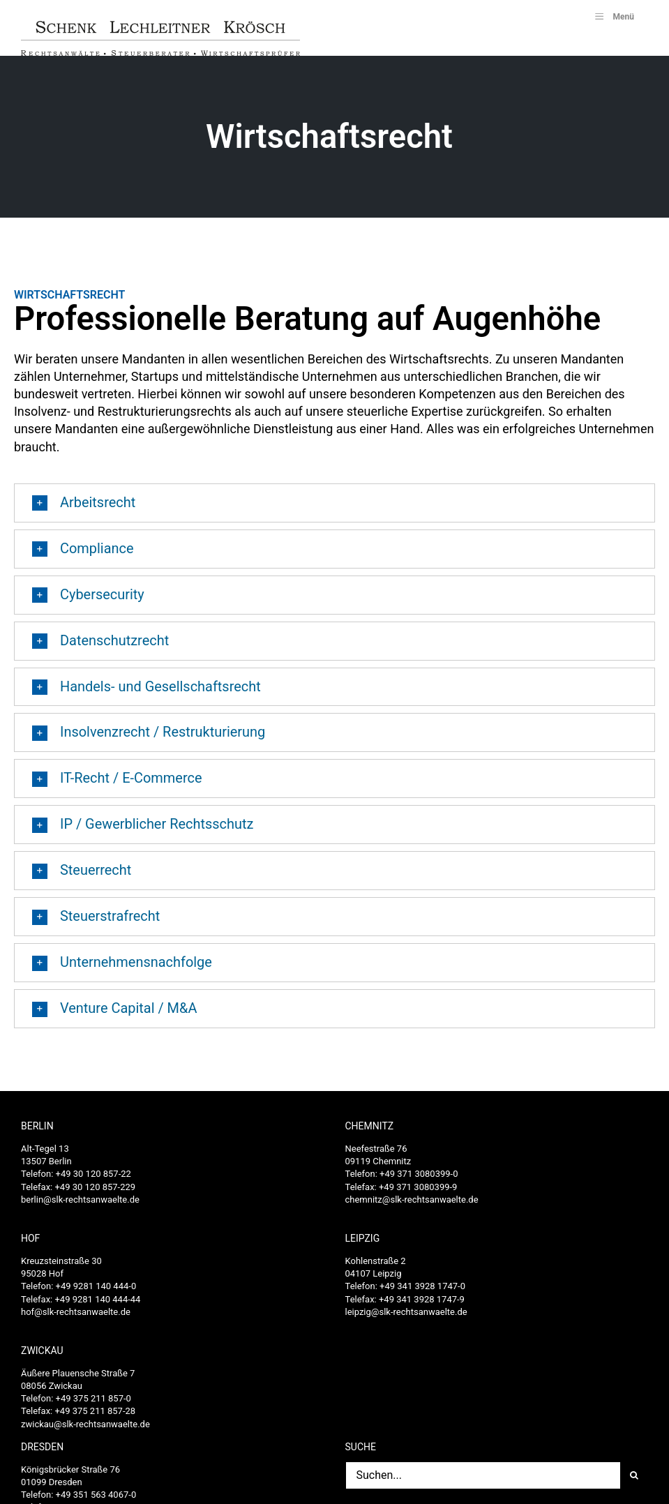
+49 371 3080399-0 (418, 1180)
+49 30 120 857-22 (93, 1180)
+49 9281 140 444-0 (96, 1293)
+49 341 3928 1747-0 (422, 1293)
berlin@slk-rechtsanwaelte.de (80, 1206)
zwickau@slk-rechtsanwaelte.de (85, 1431)
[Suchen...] (483, 1482)
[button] (334, 510)
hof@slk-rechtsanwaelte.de (75, 1319)
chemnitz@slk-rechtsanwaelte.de (412, 1206)
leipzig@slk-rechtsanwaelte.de (406, 1319)
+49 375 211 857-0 (93, 1405)
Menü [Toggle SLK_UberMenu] (613, 16)
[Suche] (634, 1482)
